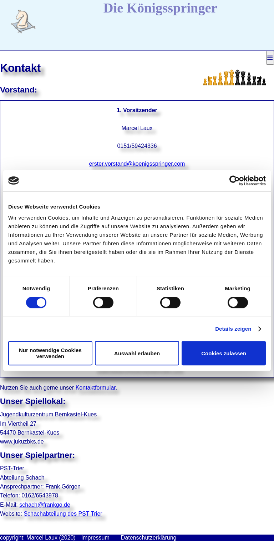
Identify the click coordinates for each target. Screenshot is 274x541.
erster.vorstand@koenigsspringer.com (137, 164)
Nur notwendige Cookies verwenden (50, 353)
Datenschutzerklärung (149, 538)
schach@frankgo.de (44, 505)
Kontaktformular (96, 388)
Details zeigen (233, 329)
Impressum (95, 538)
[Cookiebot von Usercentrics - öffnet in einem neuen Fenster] (234, 180)
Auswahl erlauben (137, 353)
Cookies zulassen (223, 353)
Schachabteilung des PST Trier (63, 514)
